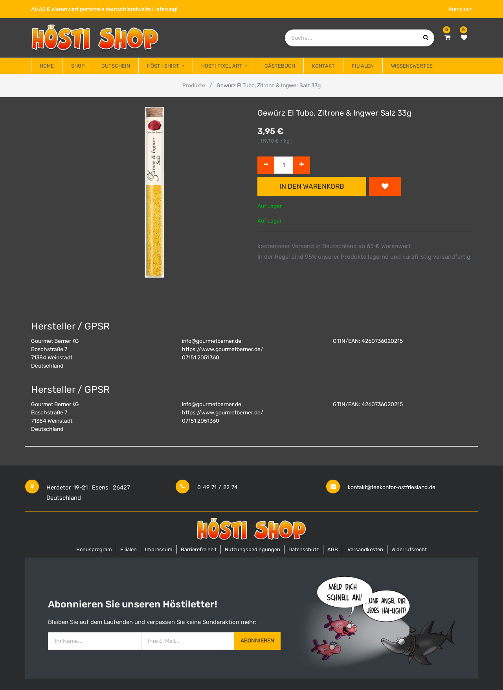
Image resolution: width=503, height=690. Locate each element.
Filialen (128, 549)
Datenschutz (303, 549)
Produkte (193, 85)
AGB (332, 549)
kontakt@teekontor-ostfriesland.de (391, 487)
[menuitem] (46, 66)
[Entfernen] (265, 165)
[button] (385, 186)
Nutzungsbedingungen (252, 549)
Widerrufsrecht (409, 549)
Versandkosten (365, 549)
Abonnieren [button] (257, 640)
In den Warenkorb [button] (311, 186)
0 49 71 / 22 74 (217, 487)
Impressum (159, 549)
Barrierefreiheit (199, 549)
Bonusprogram (94, 549)
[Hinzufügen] (301, 165)
